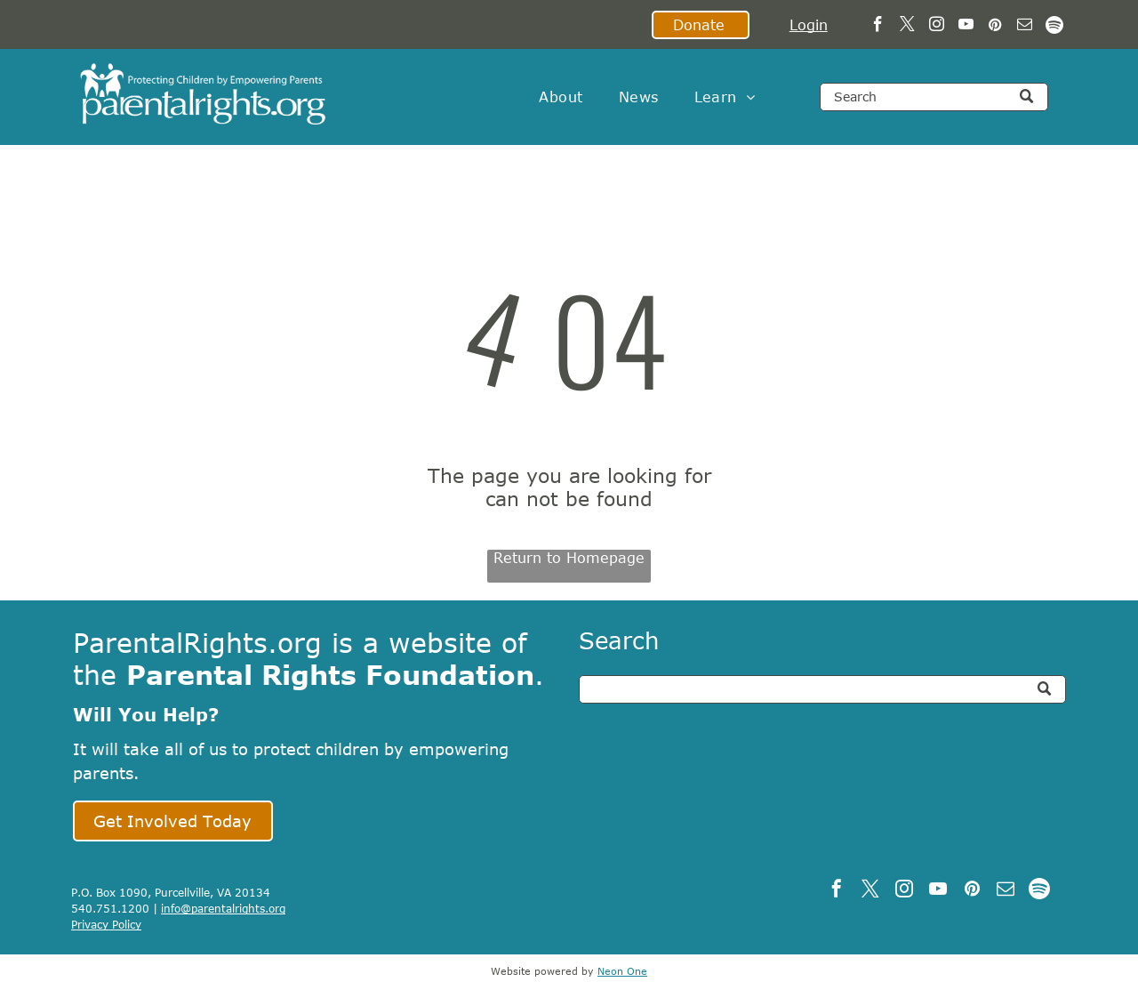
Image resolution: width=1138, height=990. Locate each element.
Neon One (622, 971)
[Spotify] (1054, 26)
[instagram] (937, 26)
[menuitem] (560, 97)
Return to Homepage (569, 558)
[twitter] (907, 26)
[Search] (934, 97)
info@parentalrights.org (223, 908)
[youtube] (966, 26)
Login (808, 25)
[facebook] (878, 26)
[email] (1025, 26)
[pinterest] (995, 26)
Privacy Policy (106, 924)
